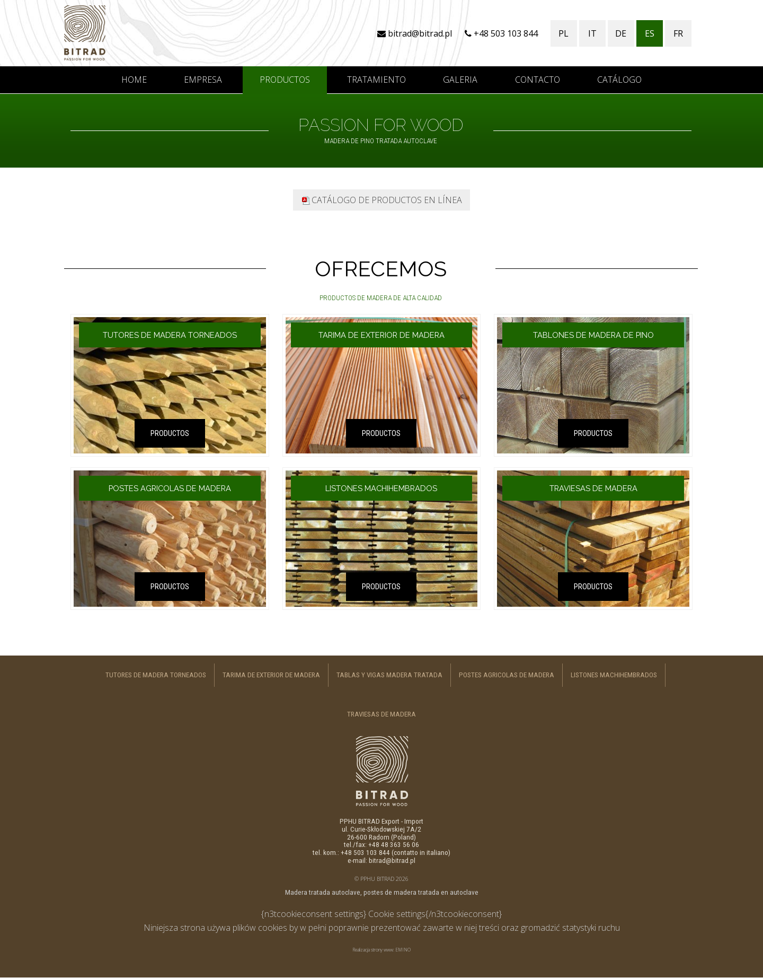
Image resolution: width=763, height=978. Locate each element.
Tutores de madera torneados (155, 675)
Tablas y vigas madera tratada (389, 675)
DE (620, 33)
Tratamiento (376, 79)
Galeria (460, 79)
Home (134, 79)
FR (678, 33)
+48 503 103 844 (501, 33)
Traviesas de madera (381, 714)
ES (649, 33)
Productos (285, 79)
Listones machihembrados (614, 675)
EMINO (403, 950)
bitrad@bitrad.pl (414, 33)
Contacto (537, 79)
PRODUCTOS (169, 433)
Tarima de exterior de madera (271, 675)
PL (563, 33)
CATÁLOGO (619, 79)
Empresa (203, 79)
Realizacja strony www (372, 950)
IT (592, 33)
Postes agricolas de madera (506, 675)
